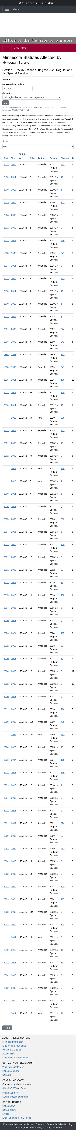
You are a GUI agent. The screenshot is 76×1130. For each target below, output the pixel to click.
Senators (6, 1075)
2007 (6, 430)
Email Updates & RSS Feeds (16, 1118)
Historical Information (12, 1042)
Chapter (65, 158)
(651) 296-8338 (10, 1088)
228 (62, 544)
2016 (13, 380)
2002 (6, 227)
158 (62, 595)
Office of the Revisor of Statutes (37, 40)
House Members (10, 1071)
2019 (13, 582)
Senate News (9, 1110)
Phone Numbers (10, 1093)
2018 (6, 582)
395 (62, 418)
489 (62, 722)
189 (62, 380)
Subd (32, 158)
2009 (6, 189)
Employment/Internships (14, 1045)
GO (5, 103)
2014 (13, 164)
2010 (6, 177)
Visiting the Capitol (11, 1049)
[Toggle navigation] (6, 9)
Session (54, 158)
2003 (13, 227)
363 (62, 430)
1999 (13, 253)
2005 (6, 202)
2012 (13, 392)
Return (7, 1028)
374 (62, 240)
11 (62, 177)
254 (62, 836)
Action (41, 158)
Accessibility (8, 1053)
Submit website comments (15, 1096)
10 (62, 747)
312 (62, 164)
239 (62, 392)
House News (8, 1106)
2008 (13, 430)
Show (5, 141)
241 (62, 253)
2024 (13, 633)
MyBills (5, 1114)
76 (62, 658)
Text (6, 158)
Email (23, 1088)
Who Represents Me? (13, 1067)
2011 (13, 177)
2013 (6, 164)
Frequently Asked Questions (16, 1057)
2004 (6, 215)
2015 (13, 265)
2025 (13, 747)
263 (62, 202)
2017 (13, 506)
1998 (6, 253)
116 (62, 709)
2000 (6, 494)
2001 (6, 240)
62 (62, 646)
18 (62, 443)
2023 (6, 633)
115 (62, 633)
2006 (13, 202)
